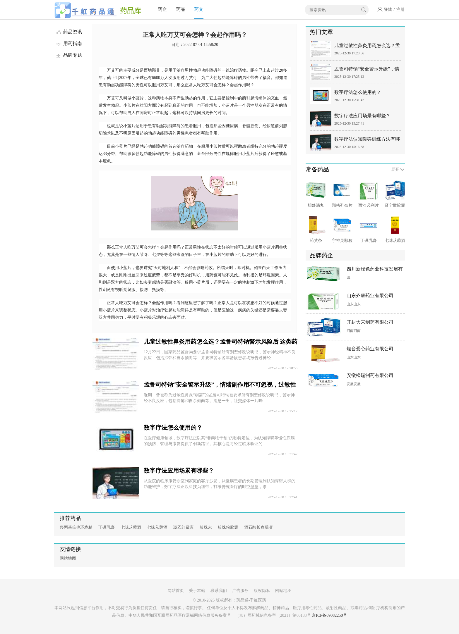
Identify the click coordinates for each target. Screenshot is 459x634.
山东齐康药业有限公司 (370, 295)
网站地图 (68, 558)
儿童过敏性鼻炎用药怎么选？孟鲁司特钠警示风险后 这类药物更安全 (367, 46)
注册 (400, 9)
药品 (180, 9)
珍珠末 (206, 527)
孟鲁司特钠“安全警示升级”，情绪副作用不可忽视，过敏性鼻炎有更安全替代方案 (367, 70)
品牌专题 (69, 55)
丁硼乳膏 (106, 527)
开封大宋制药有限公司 (370, 322)
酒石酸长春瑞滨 (258, 527)
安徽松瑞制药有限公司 (370, 375)
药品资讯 (69, 31)
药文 (198, 9)
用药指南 (69, 43)
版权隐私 (262, 590)
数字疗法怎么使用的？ (173, 427)
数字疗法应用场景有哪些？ (179, 470)
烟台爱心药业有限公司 (370, 348)
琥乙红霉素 (183, 527)
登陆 (388, 9)
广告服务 (240, 590)
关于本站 (197, 590)
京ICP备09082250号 (329, 615)
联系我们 (218, 590)
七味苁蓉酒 (131, 527)
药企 (162, 9)
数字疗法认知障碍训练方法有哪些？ (367, 140)
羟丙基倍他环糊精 (76, 527)
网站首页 (175, 590)
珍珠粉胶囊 (228, 527)
